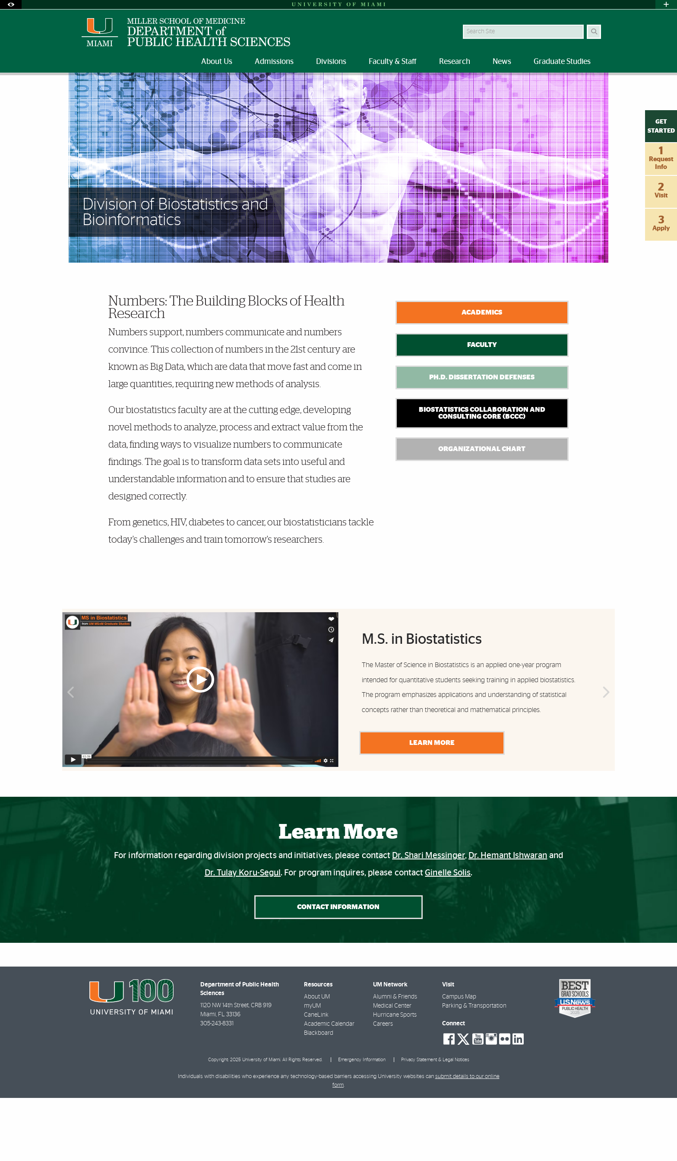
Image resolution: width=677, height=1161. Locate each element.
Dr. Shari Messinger (428, 918)
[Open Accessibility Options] (11, 4)
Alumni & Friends (395, 1060)
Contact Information (338, 970)
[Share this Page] (597, 87)
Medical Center (392, 1069)
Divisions (112, 92)
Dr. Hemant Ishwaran (507, 918)
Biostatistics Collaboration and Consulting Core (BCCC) (482, 476)
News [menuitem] (502, 62)
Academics (482, 375)
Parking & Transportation (474, 1069)
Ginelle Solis (448, 936)
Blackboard (318, 1097)
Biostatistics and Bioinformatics (175, 93)
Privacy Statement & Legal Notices (435, 1123)
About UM (317, 1060)
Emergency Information (362, 1123)
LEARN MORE (430, 805)
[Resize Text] (576, 87)
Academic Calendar (329, 1088)
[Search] (594, 32)
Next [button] (607, 757)
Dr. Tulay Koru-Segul (243, 936)
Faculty (482, 407)
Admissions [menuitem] (274, 62)
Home (80, 92)
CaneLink (316, 1078)
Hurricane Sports (395, 1078)
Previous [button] (70, 757)
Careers (383, 1088)
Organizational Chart (481, 512)
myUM (312, 1069)
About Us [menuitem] (216, 62)
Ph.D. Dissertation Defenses (482, 440)
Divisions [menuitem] (331, 62)
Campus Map (459, 1060)
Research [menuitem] (454, 62)
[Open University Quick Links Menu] (666, 4)
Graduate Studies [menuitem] (562, 62)
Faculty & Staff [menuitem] (393, 62)
